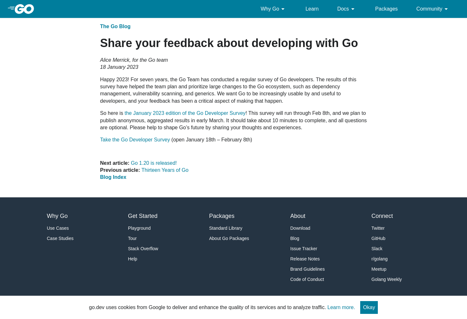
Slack (376, 248)
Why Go (274, 9)
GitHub (378, 238)
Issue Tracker (303, 248)
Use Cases (58, 228)
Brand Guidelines (307, 269)
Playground (139, 228)
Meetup (378, 269)
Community (433, 9)
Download (300, 228)
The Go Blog (115, 26)
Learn (311, 9)
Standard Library (225, 228)
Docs (346, 9)
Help (132, 258)
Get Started (142, 216)
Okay (369, 307)
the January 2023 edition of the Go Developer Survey (184, 113)
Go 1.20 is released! (154, 163)
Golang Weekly (386, 279)
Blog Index (113, 177)
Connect (382, 216)
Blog (294, 238)
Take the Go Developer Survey (135, 139)
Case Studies (60, 238)
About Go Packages (229, 238)
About (297, 216)
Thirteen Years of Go (165, 170)
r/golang (379, 258)
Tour (132, 238)
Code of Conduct (307, 279)
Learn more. (341, 307)
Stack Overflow (143, 248)
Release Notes (305, 258)
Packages (386, 9)
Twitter (378, 228)
